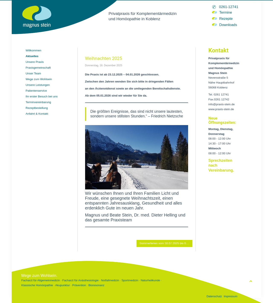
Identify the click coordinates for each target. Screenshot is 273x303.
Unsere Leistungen (38, 85)
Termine (225, 12)
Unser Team (33, 73)
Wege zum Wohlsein (39, 79)
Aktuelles (32, 56)
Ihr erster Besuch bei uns (42, 96)
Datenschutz (214, 296)
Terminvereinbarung (38, 102)
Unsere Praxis (35, 61)
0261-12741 (228, 7)
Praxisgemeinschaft (38, 67)
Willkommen (33, 50)
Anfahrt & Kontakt (37, 113)
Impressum (230, 296)
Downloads (228, 25)
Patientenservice (36, 90)
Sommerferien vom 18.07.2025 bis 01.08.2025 (165, 243)
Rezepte (226, 19)
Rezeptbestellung (37, 108)
